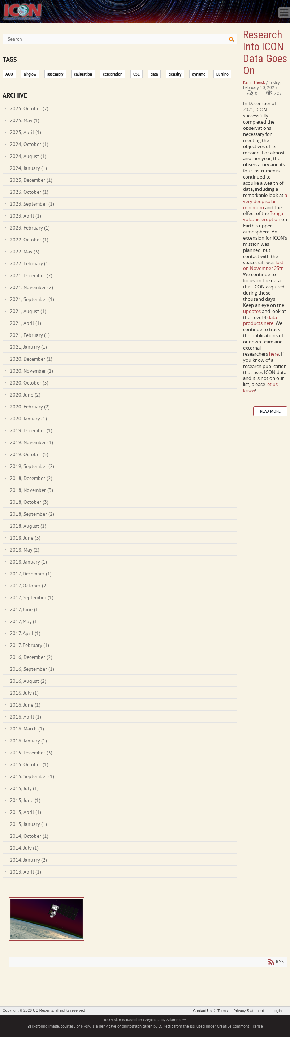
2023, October (29, 192)
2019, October (29, 454)
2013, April (25, 872)
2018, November (31, 490)
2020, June (25, 394)
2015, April (25, 812)
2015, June (25, 800)
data (154, 74)
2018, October (29, 502)
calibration (83, 74)
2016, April (25, 717)
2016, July (24, 693)
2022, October (29, 239)
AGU (9, 74)
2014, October (29, 836)
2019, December (31, 430)
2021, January (28, 347)
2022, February (30, 263)
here (274, 354)
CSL (136, 74)
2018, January (28, 561)
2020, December (31, 359)
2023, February (30, 227)
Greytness (151, 1019)
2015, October (29, 764)
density (175, 74)
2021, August (28, 311)
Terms (222, 1011)
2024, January (28, 168)
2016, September (32, 669)
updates (252, 311)
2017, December (31, 573)
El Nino (222, 74)
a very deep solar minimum (265, 201)
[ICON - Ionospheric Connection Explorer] (22, 11)
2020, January (28, 418)
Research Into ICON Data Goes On (46, 919)
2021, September (32, 299)
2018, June (25, 538)
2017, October (29, 585)
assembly (55, 74)
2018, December (31, 478)
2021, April (25, 323)
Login (277, 1011)
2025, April (25, 132)
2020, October (29, 383)
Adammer (174, 1019)
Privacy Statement (248, 1011)
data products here (260, 320)
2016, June (25, 705)
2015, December (31, 752)
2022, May (24, 251)
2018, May (24, 550)
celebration (112, 74)
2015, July (24, 788)
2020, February (30, 406)
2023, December (31, 180)
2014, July (24, 848)
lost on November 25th (263, 265)
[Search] (120, 39)
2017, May (24, 621)
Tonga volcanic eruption (263, 216)
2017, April (25, 633)
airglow (30, 74)
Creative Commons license (240, 1026)
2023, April (25, 216)
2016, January (28, 740)
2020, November (31, 371)
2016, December (31, 657)
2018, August (28, 526)
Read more (270, 411)
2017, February (29, 645)
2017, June (25, 609)
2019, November (31, 442)
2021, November (31, 287)
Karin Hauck (254, 82)
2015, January (28, 824)
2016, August (28, 681)
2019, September (32, 466)
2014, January (28, 860)
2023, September (32, 204)
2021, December (31, 275)
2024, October (29, 144)
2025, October (29, 108)
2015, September (32, 776)
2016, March (27, 728)
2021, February (30, 335)
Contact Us (202, 1011)
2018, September (32, 514)
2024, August (28, 156)
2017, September (31, 597)
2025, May (24, 120)
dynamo (198, 74)
